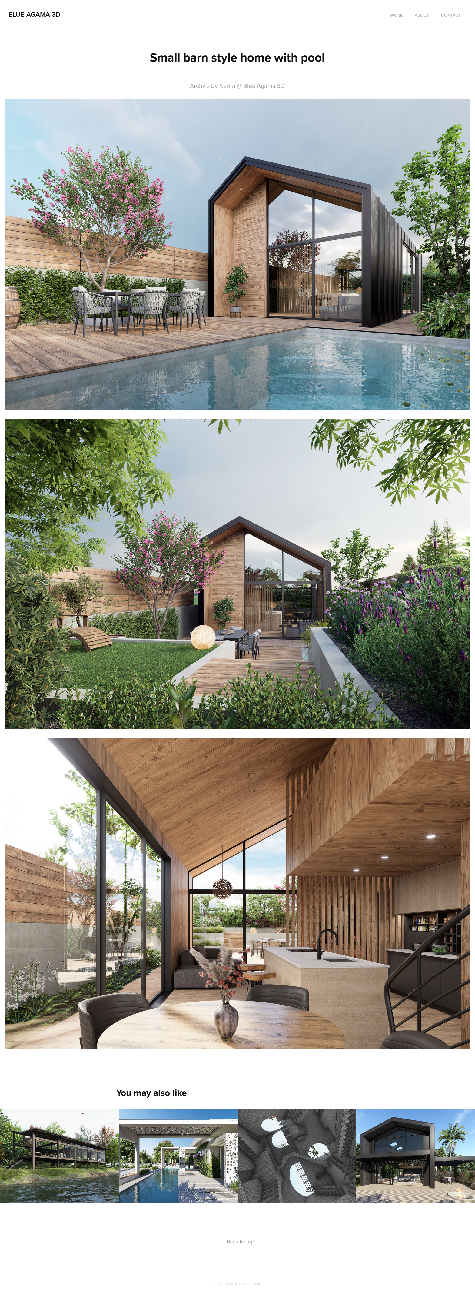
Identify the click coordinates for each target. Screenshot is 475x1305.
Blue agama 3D (34, 14)
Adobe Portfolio (248, 1284)
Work (396, 15)
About (422, 15)
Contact (451, 15)
